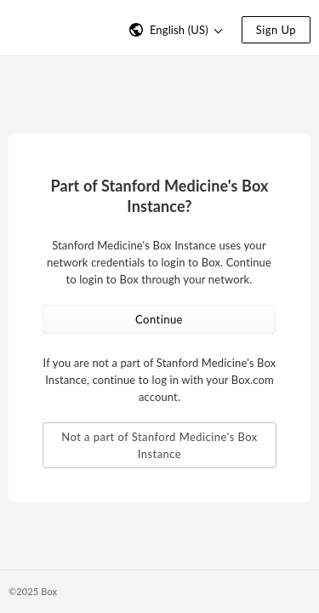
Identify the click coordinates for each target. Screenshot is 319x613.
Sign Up (276, 30)
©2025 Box (33, 591)
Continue (159, 319)
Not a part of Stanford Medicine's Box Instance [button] (159, 445)
